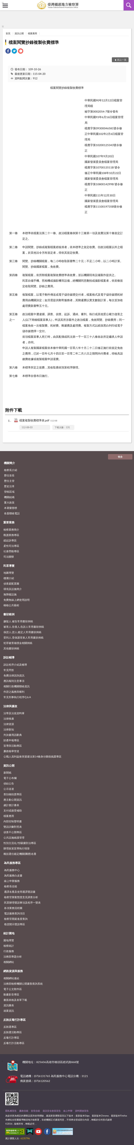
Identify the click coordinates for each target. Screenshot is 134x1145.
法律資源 (8, 724)
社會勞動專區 (11, 551)
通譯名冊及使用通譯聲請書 (19, 891)
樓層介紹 (8, 578)
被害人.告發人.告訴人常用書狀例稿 (23, 626)
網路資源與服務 (13, 971)
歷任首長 (9, 475)
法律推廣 (8, 718)
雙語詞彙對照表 (12, 826)
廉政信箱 (23, 1110)
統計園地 (8, 933)
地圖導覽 (8, 572)
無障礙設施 (10, 594)
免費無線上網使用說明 (16, 599)
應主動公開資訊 (12, 799)
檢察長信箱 (10, 886)
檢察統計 (8, 945)
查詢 (129, 5)
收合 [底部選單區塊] (120, 456)
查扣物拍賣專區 (12, 794)
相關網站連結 (11, 978)
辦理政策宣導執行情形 (16, 848)
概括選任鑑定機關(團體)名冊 (19, 853)
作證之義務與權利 (13, 691)
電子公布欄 (10, 778)
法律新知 (8, 729)
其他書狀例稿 (11, 648)
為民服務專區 (12, 862)
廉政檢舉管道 (11, 751)
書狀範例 (8, 614)
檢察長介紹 (10, 470)
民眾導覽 (8, 565)
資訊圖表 (8, 1005)
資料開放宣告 (82, 1110)
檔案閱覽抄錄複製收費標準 (34, 42)
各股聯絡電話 (12, 513)
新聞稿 (7, 772)
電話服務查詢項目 (14, 913)
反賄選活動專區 (12, 1032)
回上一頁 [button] (121, 59)
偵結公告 (8, 783)
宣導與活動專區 (12, 745)
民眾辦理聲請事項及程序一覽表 (22, 902)
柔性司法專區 (11, 545)
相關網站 (8, 961)
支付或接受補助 (12, 810)
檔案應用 (32, 33)
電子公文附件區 (12, 989)
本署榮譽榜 (10, 507)
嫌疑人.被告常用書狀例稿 (18, 621)
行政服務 (8, 951)
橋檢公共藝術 (11, 605)
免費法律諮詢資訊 (13, 675)
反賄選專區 (10, 1026)
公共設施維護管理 (13, 837)
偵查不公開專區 (12, 832)
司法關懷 (8, 556)
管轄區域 (9, 491)
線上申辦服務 (12, 880)
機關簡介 (9, 463)
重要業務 (8, 522)
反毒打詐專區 (11, 1037)
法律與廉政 (10, 706)
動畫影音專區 (11, 994)
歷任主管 (9, 480)
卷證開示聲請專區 (14, 924)
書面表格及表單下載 (15, 999)
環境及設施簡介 (12, 588)
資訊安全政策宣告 (52, 1110)
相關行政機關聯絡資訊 (16, 686)
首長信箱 (35, 1110)
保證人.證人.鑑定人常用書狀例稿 (22, 632)
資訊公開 (19, 33)
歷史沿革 (9, 486)
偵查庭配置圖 (11, 583)
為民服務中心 (12, 870)
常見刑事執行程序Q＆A (17, 697)
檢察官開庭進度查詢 (16, 918)
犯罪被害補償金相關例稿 (17, 642)
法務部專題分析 (12, 956)
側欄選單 (5, 6)
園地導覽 (8, 940)
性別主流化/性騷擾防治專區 (19, 843)
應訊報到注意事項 (13, 680)
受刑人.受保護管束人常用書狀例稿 (23, 637)
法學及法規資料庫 (13, 713)
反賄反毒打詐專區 (14, 1019)
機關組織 (9, 497)
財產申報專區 (11, 740)
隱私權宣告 (11, 1110)
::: (3, 2)
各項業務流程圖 (13, 908)
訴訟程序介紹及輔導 (15, 664)
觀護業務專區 (11, 535)
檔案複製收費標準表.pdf (38, 421)
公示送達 (8, 788)
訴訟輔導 (8, 657)
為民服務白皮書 (13, 875)
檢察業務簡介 (11, 529)
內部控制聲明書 (12, 821)
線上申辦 (67, 1110)
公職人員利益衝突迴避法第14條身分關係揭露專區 (32, 756)
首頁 (8, 33)
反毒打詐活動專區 (13, 1043)
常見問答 (8, 670)
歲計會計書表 (11, 805)
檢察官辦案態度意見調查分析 (21, 897)
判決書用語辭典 (12, 734)
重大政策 (9, 502)
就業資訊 (8, 1010)
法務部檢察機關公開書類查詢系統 (23, 983)
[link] (8, 51)
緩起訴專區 (10, 540)
